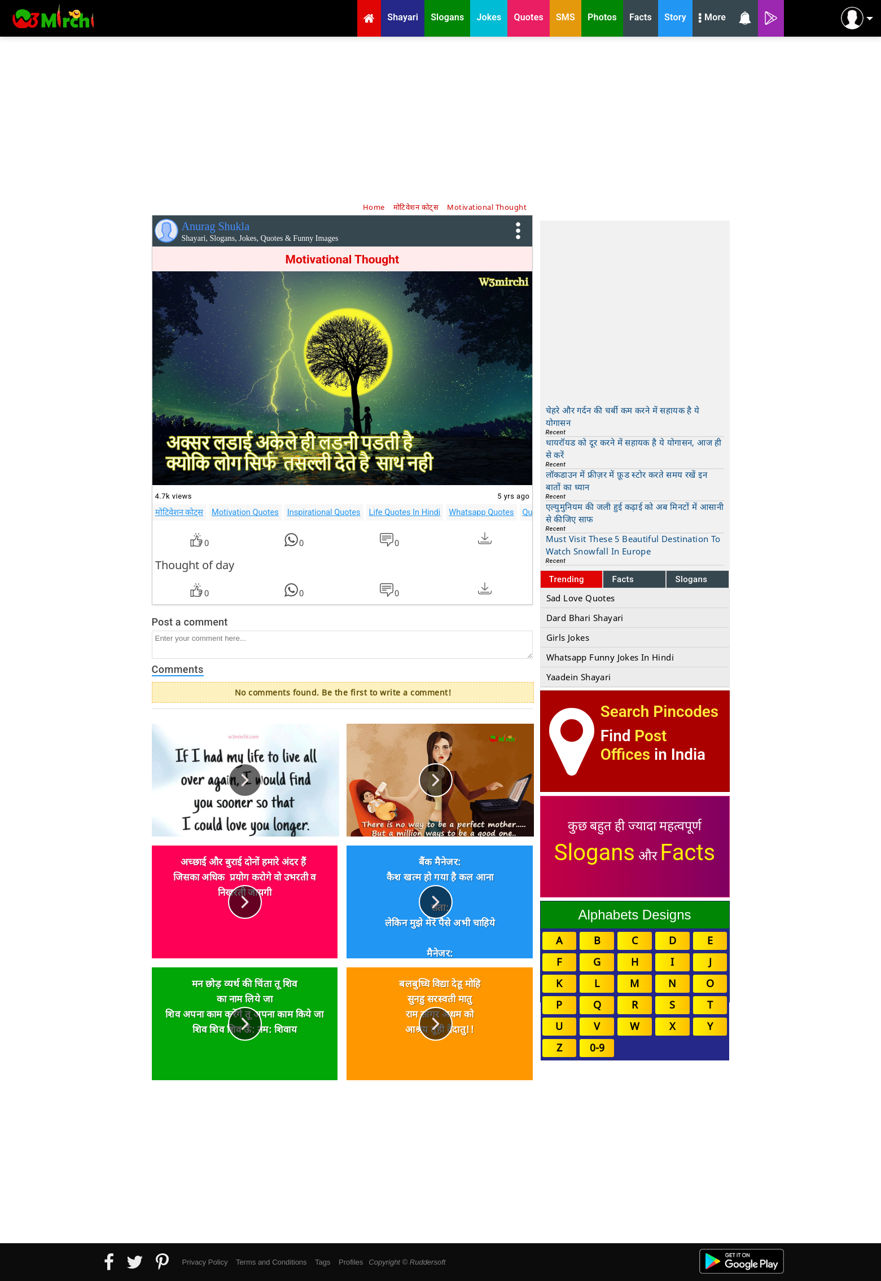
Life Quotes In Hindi (405, 512)
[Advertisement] (441, 118)
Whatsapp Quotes (481, 512)
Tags (322, 1262)
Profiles (351, 1262)
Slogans (691, 579)
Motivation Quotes (245, 512)
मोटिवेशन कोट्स (179, 512)
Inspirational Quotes (324, 512)
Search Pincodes (659, 711)
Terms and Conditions (271, 1262)
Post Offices (634, 745)
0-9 (597, 1047)
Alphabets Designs (634, 914)
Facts (623, 579)
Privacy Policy (205, 1262)
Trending (567, 579)
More (712, 18)
